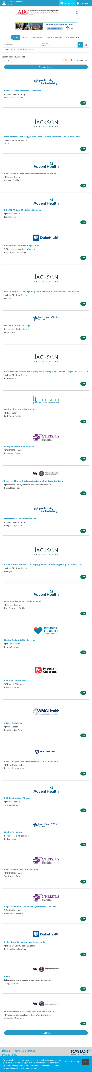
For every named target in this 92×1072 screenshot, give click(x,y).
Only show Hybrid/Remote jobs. (20, 49)
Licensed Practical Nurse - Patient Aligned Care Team (29, 1011)
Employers (83, 3)
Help (6, 1050)
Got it (85, 1062)
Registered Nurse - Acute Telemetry (21, 869)
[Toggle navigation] (77, 13)
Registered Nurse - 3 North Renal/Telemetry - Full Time (30, 906)
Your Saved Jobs (73, 37)
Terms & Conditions (24, 1050)
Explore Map (37, 37)
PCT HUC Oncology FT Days (17, 798)
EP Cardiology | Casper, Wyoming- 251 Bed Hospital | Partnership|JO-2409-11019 (41, 291)
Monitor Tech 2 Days (13, 832)
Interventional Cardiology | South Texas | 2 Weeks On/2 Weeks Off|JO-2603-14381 (42, 136)
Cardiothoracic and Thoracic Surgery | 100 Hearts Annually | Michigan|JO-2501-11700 (43, 564)
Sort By (7, 60)
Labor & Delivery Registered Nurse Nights (24, 601)
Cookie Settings (72, 1062)
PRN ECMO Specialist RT (15, 680)
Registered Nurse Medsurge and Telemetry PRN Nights (30, 173)
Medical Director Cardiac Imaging (20, 409)
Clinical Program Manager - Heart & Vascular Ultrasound (31, 761)
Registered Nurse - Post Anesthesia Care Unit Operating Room (33, 481)
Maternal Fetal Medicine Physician (20, 518)
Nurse (7, 976)
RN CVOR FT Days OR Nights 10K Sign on (22, 210)
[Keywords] (21, 45)
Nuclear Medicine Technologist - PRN (21, 245)
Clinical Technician (13, 723)
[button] (86, 45)
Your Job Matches (54, 37)
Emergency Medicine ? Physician (19, 446)
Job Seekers (67, 3)
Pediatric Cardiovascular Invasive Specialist (25, 942)
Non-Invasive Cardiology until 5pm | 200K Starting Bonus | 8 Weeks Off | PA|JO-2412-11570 (46, 371)
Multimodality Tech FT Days (17, 325)
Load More (46, 1032)
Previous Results (46, 67)
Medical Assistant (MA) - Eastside (19, 640)
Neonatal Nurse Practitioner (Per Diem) (23, 90)
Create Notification (79, 60)
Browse (25, 37)
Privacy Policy (9, 1054)
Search (15, 37)
